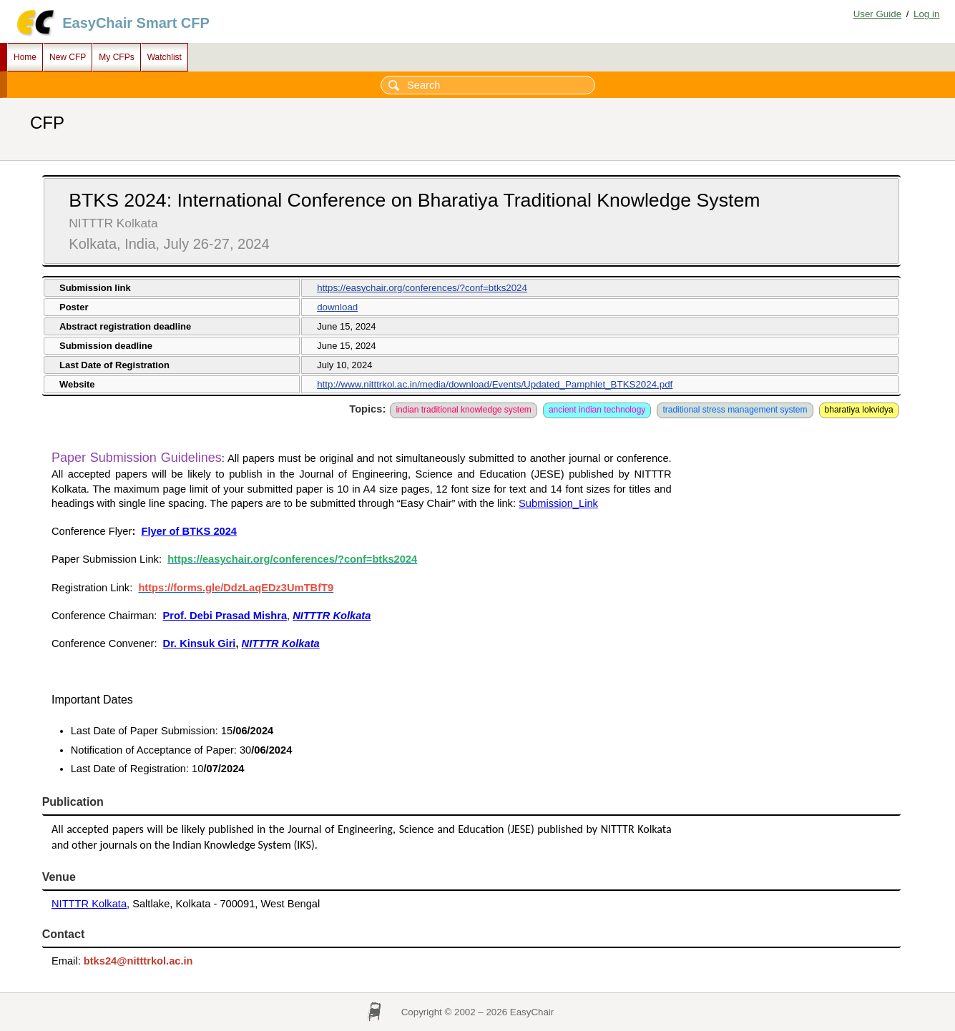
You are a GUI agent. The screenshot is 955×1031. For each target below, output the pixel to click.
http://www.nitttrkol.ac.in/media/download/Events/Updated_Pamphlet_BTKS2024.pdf (494, 384)
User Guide (877, 14)
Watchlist (164, 57)
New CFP (67, 57)
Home (25, 57)
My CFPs (116, 57)
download (337, 307)
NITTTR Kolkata (89, 903)
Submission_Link (558, 503)
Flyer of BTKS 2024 (189, 531)
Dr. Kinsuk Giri (199, 643)
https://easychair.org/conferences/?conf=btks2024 (422, 287)
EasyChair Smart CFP (136, 23)
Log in (926, 14)
